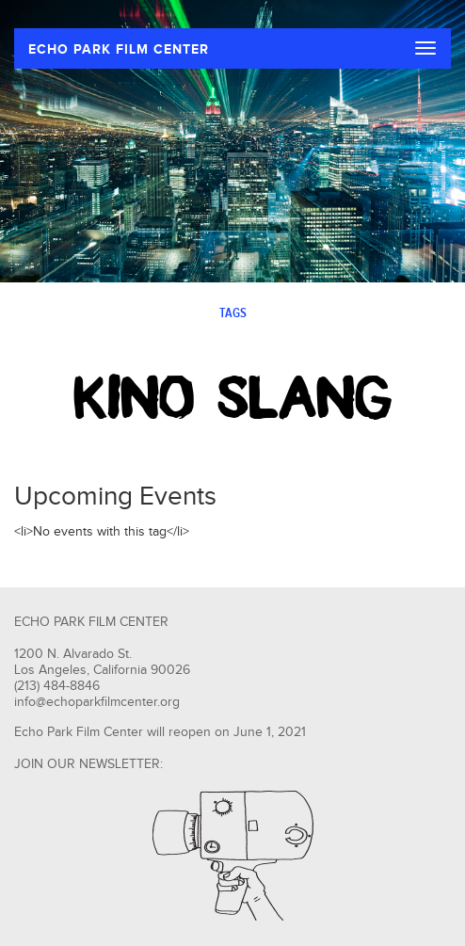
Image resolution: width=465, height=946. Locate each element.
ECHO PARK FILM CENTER (118, 49)
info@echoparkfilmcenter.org (97, 702)
